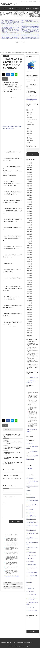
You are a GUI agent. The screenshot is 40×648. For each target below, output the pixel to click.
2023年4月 (29, 225)
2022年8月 (29, 240)
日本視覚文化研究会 (31, 564)
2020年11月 (29, 277)
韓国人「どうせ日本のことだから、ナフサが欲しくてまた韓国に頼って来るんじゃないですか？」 (30, 30)
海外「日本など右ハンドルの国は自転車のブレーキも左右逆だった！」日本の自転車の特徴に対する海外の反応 (33, 414)
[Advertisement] (20, 46)
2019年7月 (29, 305)
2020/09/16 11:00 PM (13, 475)
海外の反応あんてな (31, 515)
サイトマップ (36, 1)
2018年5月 (29, 330)
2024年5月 (29, 202)
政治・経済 (29, 122)
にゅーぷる (29, 578)
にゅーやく (29, 585)
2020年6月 (29, 286)
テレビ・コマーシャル (32, 119)
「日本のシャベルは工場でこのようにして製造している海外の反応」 (32, 366)
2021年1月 (29, 273)
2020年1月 (29, 295)
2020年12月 (29, 275)
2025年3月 (29, 185)
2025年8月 (29, 176)
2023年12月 (29, 211)
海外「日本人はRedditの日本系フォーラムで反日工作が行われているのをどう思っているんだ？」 (11, 563)
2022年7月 (29, 241)
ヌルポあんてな (30, 588)
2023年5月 (29, 224)
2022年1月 (29, 252)
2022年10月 (29, 236)
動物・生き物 (30, 140)
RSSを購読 (29, 1)
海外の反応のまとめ (31, 530)
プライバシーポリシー (20, 9)
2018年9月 (29, 323)
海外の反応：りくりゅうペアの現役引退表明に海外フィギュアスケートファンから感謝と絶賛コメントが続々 (10, 34)
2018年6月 (29, 328)
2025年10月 (29, 172)
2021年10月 (29, 257)
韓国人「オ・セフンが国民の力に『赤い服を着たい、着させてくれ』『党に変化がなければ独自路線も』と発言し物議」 (10, 30)
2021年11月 (29, 256)
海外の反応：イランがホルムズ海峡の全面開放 (10, 32)
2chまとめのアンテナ (31, 478)
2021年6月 (29, 264)
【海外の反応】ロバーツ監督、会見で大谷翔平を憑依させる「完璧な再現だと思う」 (10, 28)
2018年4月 (29, 332)
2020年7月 (29, 284)
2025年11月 (29, 171)
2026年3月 (29, 163)
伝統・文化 (29, 138)
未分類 (28, 142)
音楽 (28, 128)
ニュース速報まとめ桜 (31, 575)
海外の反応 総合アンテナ (32, 522)
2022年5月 (29, 245)
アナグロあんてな (30, 497)
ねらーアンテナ (30, 591)
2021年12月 (29, 254)
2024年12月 (29, 190)
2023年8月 (29, 218)
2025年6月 (29, 179)
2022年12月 (29, 233)
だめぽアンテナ (30, 558)
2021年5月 (29, 266)
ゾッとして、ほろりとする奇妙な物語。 (8, 20)
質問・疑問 (29, 131)
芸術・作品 (29, 117)
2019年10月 (29, 300)
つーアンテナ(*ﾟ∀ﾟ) (30, 561)
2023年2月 (29, 229)
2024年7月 (29, 199)
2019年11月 (29, 298)
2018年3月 (29, 334)
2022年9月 (29, 238)
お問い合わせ (12, 8)
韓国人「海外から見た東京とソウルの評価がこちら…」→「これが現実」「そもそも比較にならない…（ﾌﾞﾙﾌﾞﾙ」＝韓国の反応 (11, 572)
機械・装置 (29, 130)
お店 (28, 126)
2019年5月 (29, 309)
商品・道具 (29, 114)
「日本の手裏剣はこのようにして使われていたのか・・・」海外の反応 (13, 583)
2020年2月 (29, 293)
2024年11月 (29, 192)
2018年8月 (29, 325)
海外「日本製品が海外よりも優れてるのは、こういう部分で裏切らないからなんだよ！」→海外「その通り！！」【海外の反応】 (10, 38)
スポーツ (29, 135)
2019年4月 (29, 310)
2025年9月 (29, 174)
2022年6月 (29, 243)
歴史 (28, 115)
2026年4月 (29, 162)
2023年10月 (29, 215)
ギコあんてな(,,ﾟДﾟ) (31, 555)
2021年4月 (29, 268)
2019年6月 (29, 307)
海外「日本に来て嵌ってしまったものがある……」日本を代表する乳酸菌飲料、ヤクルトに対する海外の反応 (11, 544)
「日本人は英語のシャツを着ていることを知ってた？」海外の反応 (32, 343)
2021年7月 (29, 263)
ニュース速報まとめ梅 (31, 572)
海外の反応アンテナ (31, 519)
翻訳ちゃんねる (30, 459)
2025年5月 (29, 181)
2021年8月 (29, 261)
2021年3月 (29, 270)
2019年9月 (29, 302)
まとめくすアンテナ (31, 594)
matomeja (28, 490)
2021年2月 (29, 272)
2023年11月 (29, 213)
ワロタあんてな (30, 607)
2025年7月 (29, 178)
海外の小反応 (29, 443)
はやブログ (29, 468)
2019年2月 (29, 314)
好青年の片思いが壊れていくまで (27, 20)
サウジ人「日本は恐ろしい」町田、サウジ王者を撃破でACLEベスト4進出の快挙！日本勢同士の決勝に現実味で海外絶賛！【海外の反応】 (10, 22)
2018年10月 (29, 321)
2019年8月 (29, 303)
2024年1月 (29, 209)
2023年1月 (29, 231)
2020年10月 (29, 279)
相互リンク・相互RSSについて (28, 9)
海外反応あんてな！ (31, 552)
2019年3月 (29, 312)
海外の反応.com (30, 512)
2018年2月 (29, 335)
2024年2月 (29, 208)
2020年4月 (29, 289)
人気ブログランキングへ (32, 377)
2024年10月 (29, 194)
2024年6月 (29, 201)
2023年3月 (29, 227)
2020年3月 (29, 291)
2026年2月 (29, 165)
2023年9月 (29, 217)
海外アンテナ (29, 509)
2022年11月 (29, 234)
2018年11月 (29, 319)
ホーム (23, 1)
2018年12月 (29, 318)
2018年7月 (29, 326)
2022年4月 (29, 247)
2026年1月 (29, 167)
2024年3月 (29, 206)
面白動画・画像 (30, 124)
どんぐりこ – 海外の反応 (32, 455)
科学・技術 (29, 112)
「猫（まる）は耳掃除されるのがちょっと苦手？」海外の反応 (12, 587)
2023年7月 (29, 220)
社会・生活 (7, 429)
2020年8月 (29, 282)
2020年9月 (29, 280)
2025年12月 (29, 169)
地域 (28, 121)
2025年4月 (29, 183)
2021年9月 (29, 259)
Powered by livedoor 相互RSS (12, 576)
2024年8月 (29, 197)
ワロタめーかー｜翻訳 (31, 610)
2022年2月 (29, 250)
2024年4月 (29, 204)
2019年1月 (29, 316)
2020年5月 (29, 287)
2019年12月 (29, 296)
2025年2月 (29, 186)
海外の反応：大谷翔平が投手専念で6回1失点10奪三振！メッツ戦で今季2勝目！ (30, 32)
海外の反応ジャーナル (9, 4)
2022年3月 (29, 248)
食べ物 (28, 137)
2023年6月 (29, 222)
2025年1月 (29, 188)
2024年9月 (29, 195)
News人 (28, 493)
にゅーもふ (29, 582)
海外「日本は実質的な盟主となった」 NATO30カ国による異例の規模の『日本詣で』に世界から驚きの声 (30, 34)
